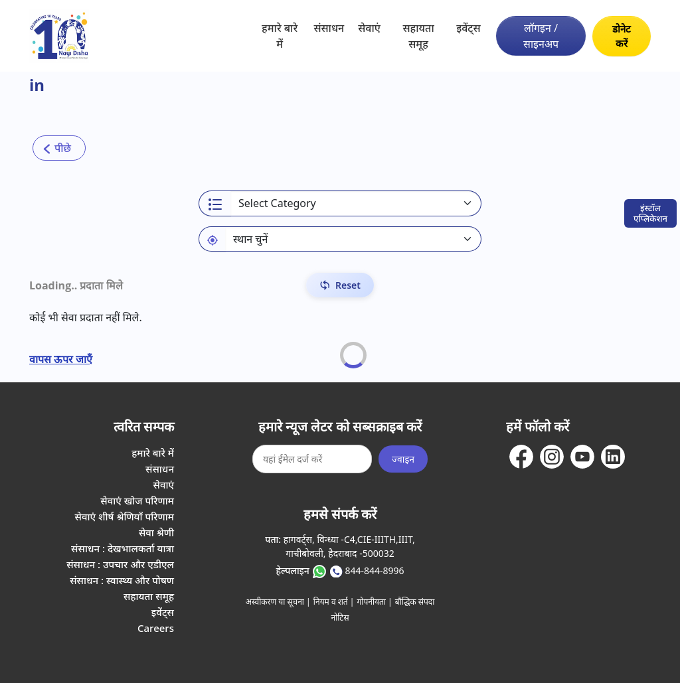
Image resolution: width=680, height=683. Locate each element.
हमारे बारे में (280, 36)
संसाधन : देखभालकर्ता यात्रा (122, 548)
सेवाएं (369, 28)
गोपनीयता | (374, 601)
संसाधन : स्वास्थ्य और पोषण (122, 580)
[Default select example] (353, 239)
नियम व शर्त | (334, 601)
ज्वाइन (403, 459)
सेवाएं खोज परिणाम (137, 500)
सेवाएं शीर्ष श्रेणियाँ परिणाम (124, 516)
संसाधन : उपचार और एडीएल (120, 564)
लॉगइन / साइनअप (540, 36)
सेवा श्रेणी (156, 532)
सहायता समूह (418, 36)
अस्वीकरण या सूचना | (278, 601)
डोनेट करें (621, 36)
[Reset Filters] (340, 285)
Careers (155, 628)
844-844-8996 (374, 570)
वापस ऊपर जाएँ (60, 359)
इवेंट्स (468, 28)
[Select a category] (355, 203)
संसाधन (328, 28)
